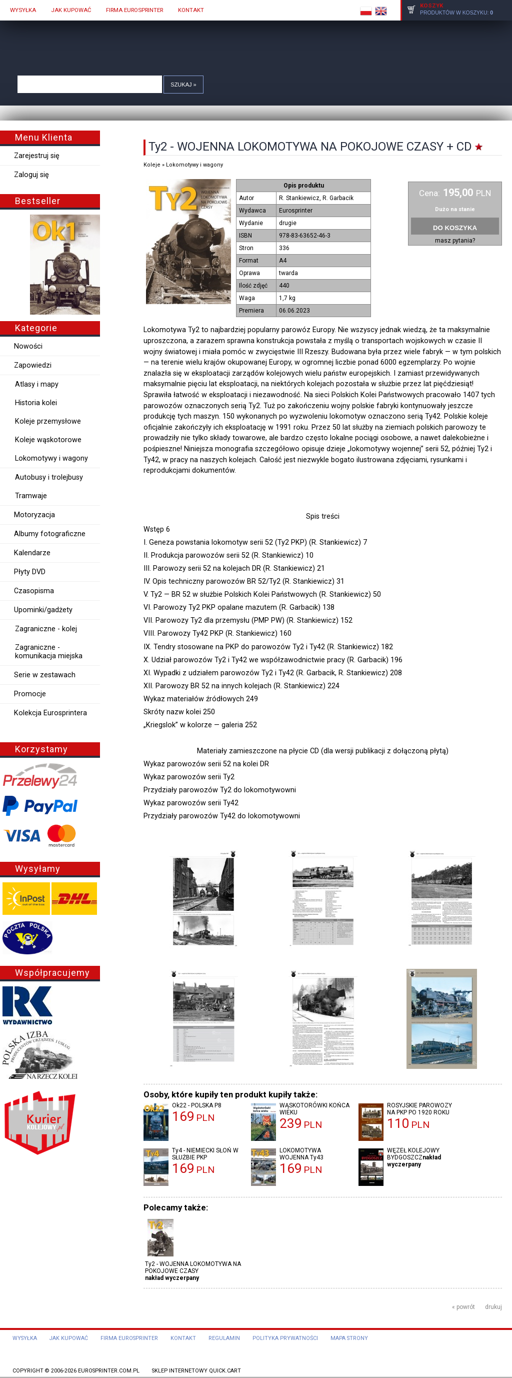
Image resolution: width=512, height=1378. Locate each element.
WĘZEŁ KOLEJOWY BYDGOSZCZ (413, 1154)
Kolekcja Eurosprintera (50, 713)
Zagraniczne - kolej (46, 629)
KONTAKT (191, 10)
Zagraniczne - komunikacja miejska (48, 651)
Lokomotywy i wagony (51, 458)
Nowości (28, 346)
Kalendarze (32, 553)
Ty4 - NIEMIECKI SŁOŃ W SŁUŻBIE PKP (205, 1154)
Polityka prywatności (285, 1338)
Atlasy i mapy (36, 384)
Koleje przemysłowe (48, 421)
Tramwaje (31, 496)
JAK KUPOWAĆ (71, 10)
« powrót (463, 1306)
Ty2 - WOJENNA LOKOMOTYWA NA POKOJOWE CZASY (193, 1267)
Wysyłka (24, 1338)
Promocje (30, 694)
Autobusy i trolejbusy (49, 477)
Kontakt (183, 1338)
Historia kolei (36, 403)
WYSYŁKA (23, 10)
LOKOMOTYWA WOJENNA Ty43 (302, 1154)
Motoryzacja (34, 515)
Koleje (152, 165)
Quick (261, 39)
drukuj (493, 1306)
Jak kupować (69, 1338)
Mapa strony (349, 1338)
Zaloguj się (31, 175)
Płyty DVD (30, 572)
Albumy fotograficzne (50, 534)
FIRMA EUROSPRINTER (134, 10)
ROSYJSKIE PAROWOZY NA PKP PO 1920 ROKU (419, 1109)
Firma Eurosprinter (129, 1338)
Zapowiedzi (33, 365)
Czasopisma (34, 591)
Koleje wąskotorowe (48, 440)
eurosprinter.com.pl (109, 1370)
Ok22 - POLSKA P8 (197, 1105)
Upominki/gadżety (43, 610)
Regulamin (224, 1338)
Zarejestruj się (37, 156)
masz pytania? (455, 240)
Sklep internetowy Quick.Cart (196, 1370)
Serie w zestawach (45, 675)
